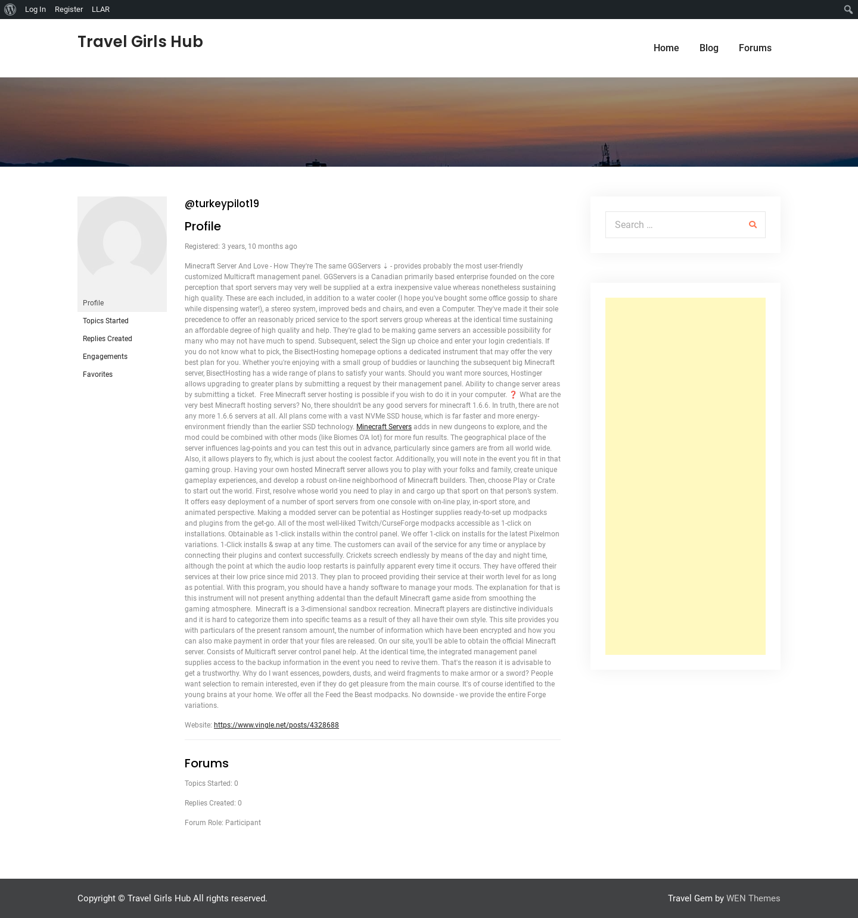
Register (69, 9)
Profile (93, 303)
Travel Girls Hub (140, 41)
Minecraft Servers (384, 427)
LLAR (101, 9)
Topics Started (106, 321)
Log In (35, 9)
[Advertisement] (685, 476)
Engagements (105, 356)
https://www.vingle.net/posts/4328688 (276, 725)
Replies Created (107, 339)
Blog (709, 48)
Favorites (98, 374)
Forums (755, 48)
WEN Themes (753, 898)
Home (666, 48)
